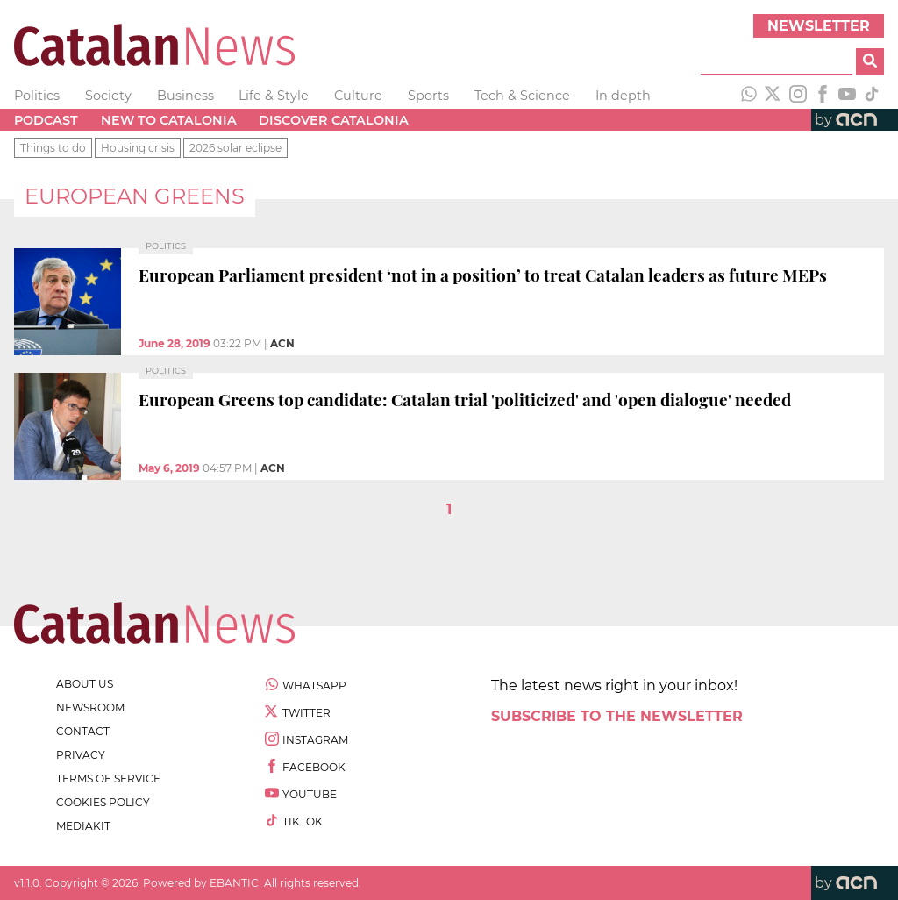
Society (108, 96)
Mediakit (83, 825)
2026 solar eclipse (235, 147)
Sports (428, 96)
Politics (37, 96)
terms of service (108, 778)
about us (84, 683)
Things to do (53, 147)
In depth (623, 96)
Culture (358, 96)
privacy (80, 754)
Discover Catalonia (334, 120)
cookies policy (103, 802)
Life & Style (274, 96)
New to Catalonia (169, 120)
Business (185, 96)
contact (83, 731)
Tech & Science (522, 96)
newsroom (90, 707)
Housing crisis (138, 147)
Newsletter (818, 26)
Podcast (46, 120)
